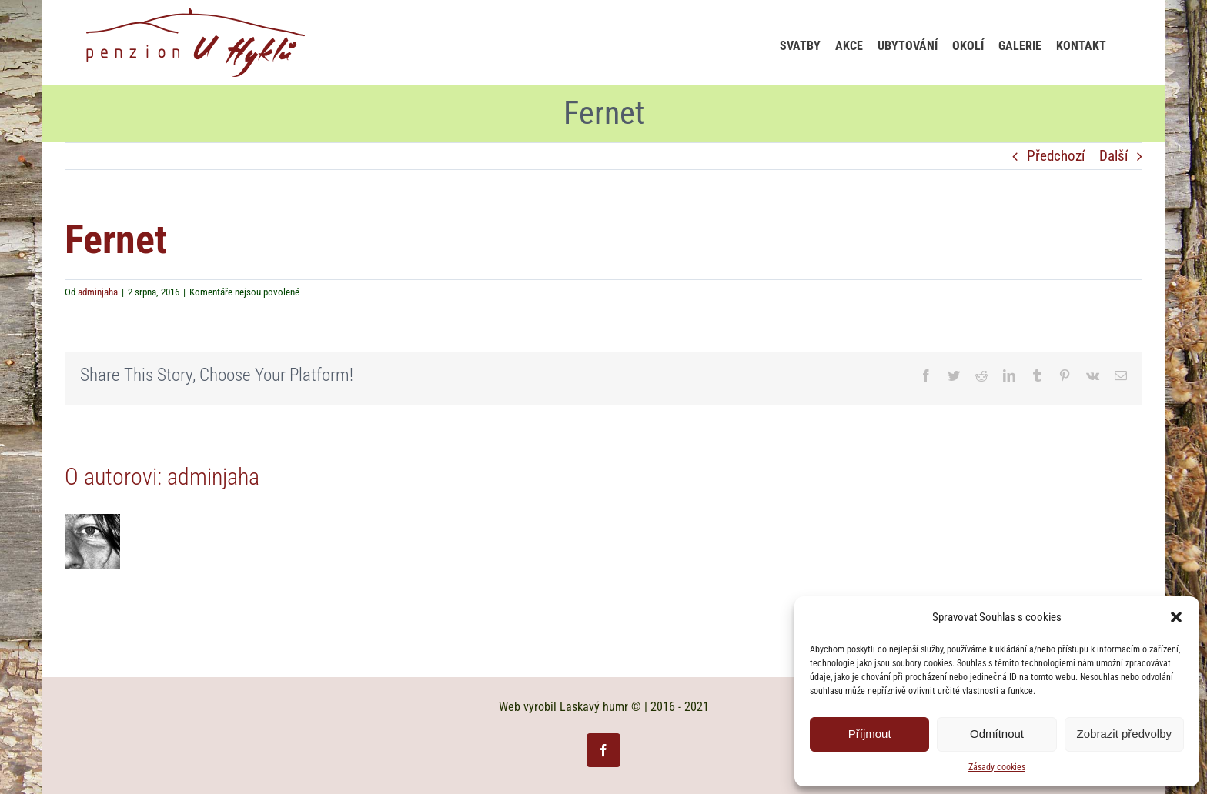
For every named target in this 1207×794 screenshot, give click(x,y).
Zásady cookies (996, 767)
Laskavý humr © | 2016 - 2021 (634, 706)
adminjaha (98, 292)
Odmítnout (997, 733)
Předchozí (1056, 156)
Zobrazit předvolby (1124, 733)
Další (1113, 156)
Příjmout (869, 733)
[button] (1176, 617)
